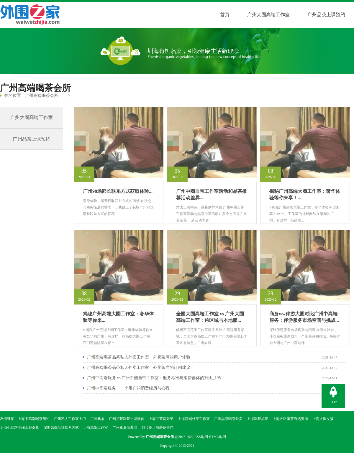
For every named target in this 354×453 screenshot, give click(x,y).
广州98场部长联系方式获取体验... (118, 191)
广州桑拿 (97, 419)
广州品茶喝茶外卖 (228, 419)
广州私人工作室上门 (70, 419)
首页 (225, 14)
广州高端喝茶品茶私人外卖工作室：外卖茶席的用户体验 (138, 357)
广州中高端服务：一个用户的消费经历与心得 (128, 388)
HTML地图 (217, 437)
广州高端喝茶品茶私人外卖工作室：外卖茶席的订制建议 (138, 367)
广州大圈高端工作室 (268, 14)
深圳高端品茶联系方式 (61, 428)
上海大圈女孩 (323, 419)
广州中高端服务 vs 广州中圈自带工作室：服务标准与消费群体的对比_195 (154, 378)
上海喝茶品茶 (257, 419)
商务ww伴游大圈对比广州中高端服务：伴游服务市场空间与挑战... (304, 317)
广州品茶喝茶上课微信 (126, 419)
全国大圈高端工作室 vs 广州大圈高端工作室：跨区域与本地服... (210, 317)
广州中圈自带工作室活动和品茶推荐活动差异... (211, 194)
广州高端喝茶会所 (41, 95)
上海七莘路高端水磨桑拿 (19, 428)
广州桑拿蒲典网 (124, 428)
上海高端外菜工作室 (194, 419)
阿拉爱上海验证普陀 (157, 428)
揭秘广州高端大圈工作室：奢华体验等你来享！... (304, 194)
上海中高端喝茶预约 (34, 419)
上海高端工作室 (95, 428)
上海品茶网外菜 (161, 419)
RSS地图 (201, 437)
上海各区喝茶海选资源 (290, 419)
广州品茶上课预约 (326, 14)
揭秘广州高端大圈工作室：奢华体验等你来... (118, 317)
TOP (333, 402)
